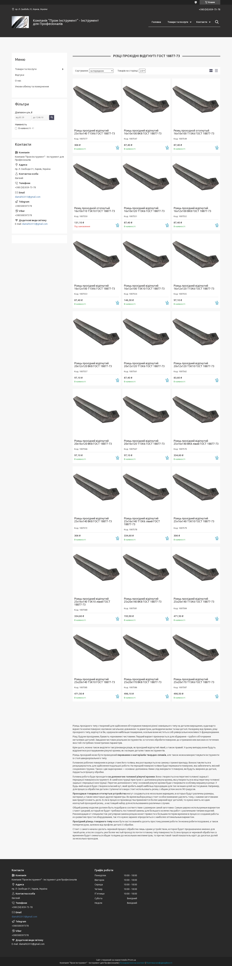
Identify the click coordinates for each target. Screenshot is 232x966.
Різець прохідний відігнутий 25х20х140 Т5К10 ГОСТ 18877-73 (94, 681)
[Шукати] (216, 22)
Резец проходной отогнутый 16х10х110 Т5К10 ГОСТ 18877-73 (94, 209)
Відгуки (19, 74)
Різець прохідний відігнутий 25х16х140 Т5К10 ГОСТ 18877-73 (194, 520)
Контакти (201, 22)
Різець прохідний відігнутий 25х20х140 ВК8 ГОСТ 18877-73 (142, 600)
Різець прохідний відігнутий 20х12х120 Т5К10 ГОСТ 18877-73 (194, 365)
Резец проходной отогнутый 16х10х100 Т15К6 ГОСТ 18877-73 (194, 132)
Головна (156, 22)
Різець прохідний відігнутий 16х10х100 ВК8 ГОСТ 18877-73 (142, 132)
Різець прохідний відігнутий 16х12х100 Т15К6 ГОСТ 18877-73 (94, 287)
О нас (18, 80)
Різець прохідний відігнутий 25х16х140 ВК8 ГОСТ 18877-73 (93, 520)
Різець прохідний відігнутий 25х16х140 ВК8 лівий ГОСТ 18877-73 (196, 442)
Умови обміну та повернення (32, 86)
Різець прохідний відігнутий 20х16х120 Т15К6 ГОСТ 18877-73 (144, 442)
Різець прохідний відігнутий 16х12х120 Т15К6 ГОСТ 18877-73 (194, 287)
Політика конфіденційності (159, 963)
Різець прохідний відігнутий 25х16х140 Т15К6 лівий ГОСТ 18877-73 (142, 521)
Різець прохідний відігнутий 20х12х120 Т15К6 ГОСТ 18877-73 (144, 365)
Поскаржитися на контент (132, 963)
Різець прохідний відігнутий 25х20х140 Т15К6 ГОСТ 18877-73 (194, 600)
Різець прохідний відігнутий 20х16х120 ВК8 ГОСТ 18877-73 (93, 442)
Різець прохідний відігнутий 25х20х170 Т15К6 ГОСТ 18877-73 (194, 681)
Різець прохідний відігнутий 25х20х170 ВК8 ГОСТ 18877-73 (142, 681)
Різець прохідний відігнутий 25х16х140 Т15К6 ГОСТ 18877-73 (94, 132)
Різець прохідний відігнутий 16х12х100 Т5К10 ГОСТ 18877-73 (144, 287)
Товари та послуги (177, 22)
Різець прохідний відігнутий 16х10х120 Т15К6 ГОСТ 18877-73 (144, 209)
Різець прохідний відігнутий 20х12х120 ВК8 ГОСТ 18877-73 (93, 365)
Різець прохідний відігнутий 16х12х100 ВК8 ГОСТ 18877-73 (192, 209)
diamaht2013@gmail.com (27, 197)
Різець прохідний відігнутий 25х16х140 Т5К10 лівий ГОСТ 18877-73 (92, 601)
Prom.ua (132, 960)
